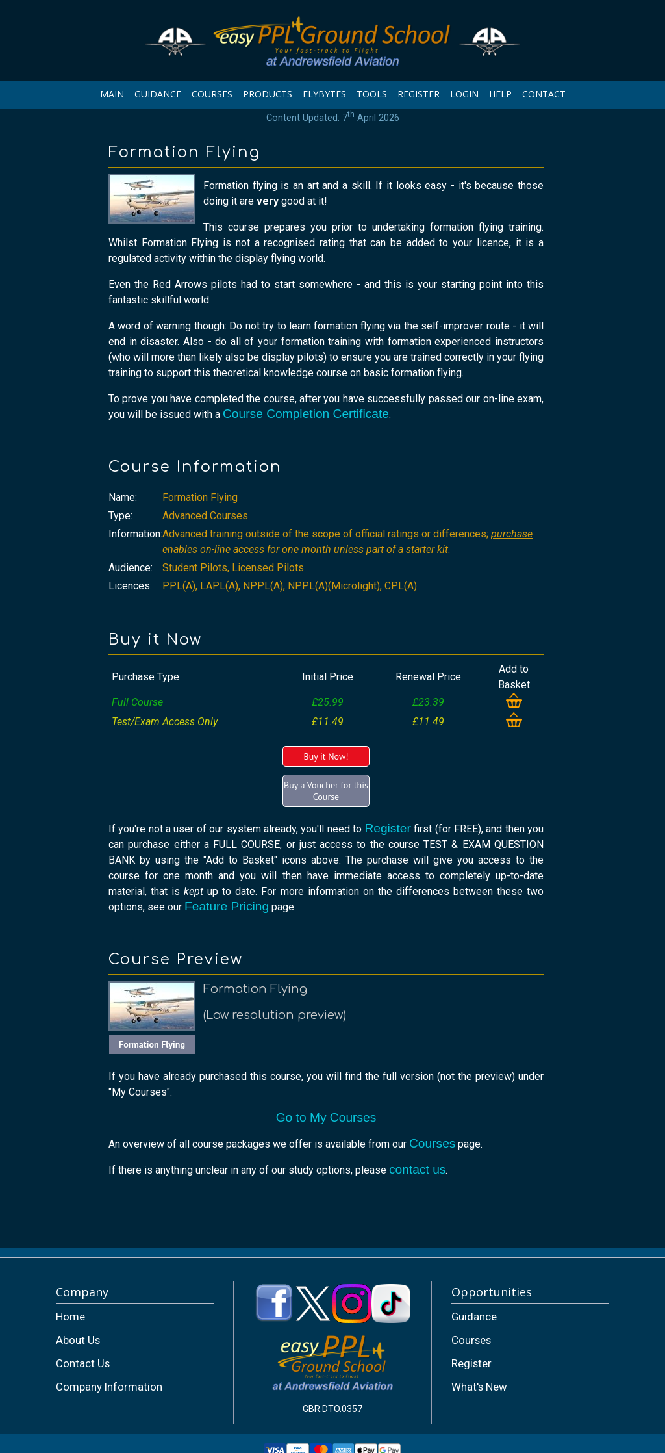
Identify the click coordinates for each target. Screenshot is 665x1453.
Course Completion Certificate (306, 413)
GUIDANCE (157, 94)
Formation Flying (152, 1044)
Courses (432, 1143)
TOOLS (372, 94)
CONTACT (544, 94)
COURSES (212, 94)
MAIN (112, 94)
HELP (500, 94)
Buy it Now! (325, 756)
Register (387, 828)
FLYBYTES (324, 94)
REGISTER (418, 94)
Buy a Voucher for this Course (326, 791)
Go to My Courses (326, 1117)
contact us (417, 1169)
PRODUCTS (267, 94)
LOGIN (464, 94)
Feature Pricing (226, 906)
